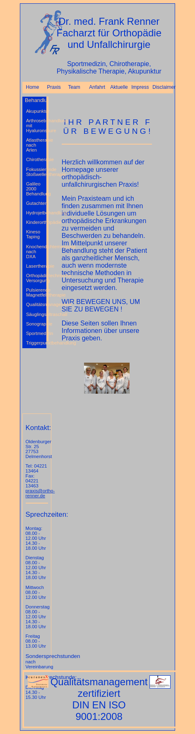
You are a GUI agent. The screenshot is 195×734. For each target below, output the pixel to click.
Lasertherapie (36, 266)
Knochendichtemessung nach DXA (36, 251)
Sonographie (36, 323)
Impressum (140, 87)
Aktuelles (119, 87)
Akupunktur (36, 111)
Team (74, 87)
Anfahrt (97, 87)
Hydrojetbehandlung (36, 212)
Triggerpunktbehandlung (36, 342)
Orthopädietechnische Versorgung (36, 278)
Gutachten (36, 203)
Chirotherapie (36, 159)
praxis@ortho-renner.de (40, 493)
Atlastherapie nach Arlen (36, 145)
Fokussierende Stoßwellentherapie (36, 172)
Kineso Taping (33, 234)
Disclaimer (161, 87)
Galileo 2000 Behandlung (36, 188)
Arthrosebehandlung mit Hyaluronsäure (36, 125)
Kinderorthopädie (36, 222)
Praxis (53, 87)
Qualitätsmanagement (36, 304)
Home (32, 87)
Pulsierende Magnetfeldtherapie (36, 292)
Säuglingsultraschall (36, 314)
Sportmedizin (36, 333)
